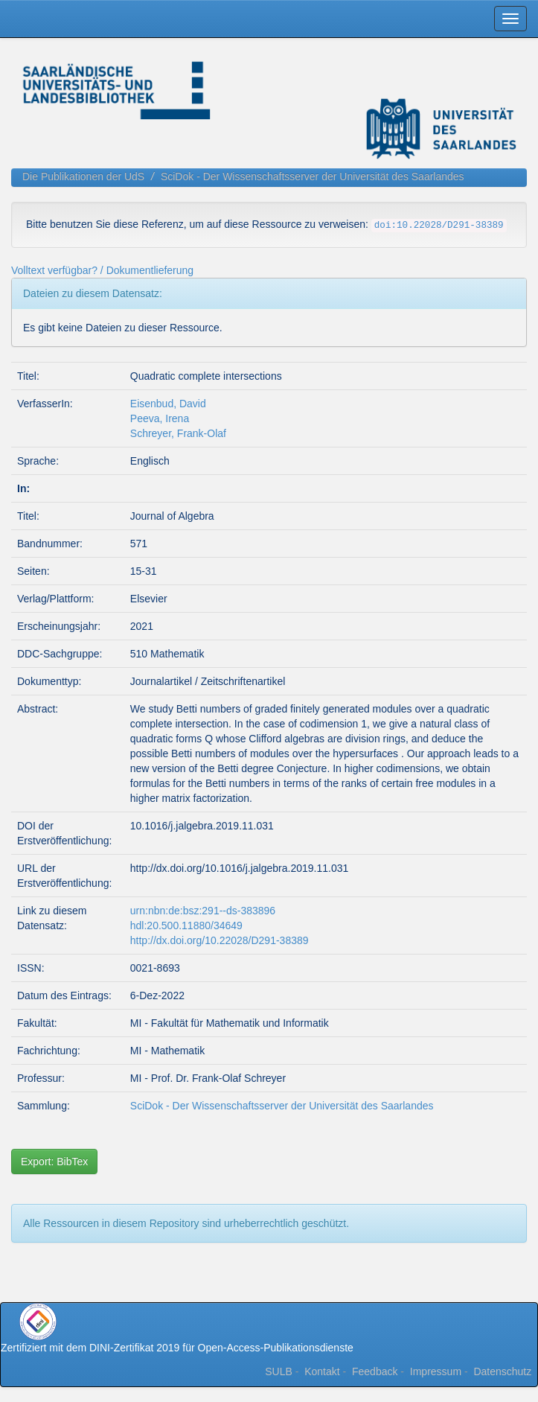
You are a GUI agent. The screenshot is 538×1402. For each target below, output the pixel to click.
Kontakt (321, 1371)
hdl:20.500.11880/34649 (186, 925)
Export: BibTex (54, 1161)
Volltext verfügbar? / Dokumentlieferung (102, 270)
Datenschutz (502, 1371)
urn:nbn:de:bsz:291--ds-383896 (202, 911)
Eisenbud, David (168, 404)
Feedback (374, 1371)
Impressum (435, 1371)
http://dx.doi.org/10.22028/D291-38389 (219, 940)
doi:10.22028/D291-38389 (439, 225)
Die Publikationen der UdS (83, 176)
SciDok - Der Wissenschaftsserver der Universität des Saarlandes (312, 176)
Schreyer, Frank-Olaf (178, 433)
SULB (278, 1371)
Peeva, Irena (159, 418)
